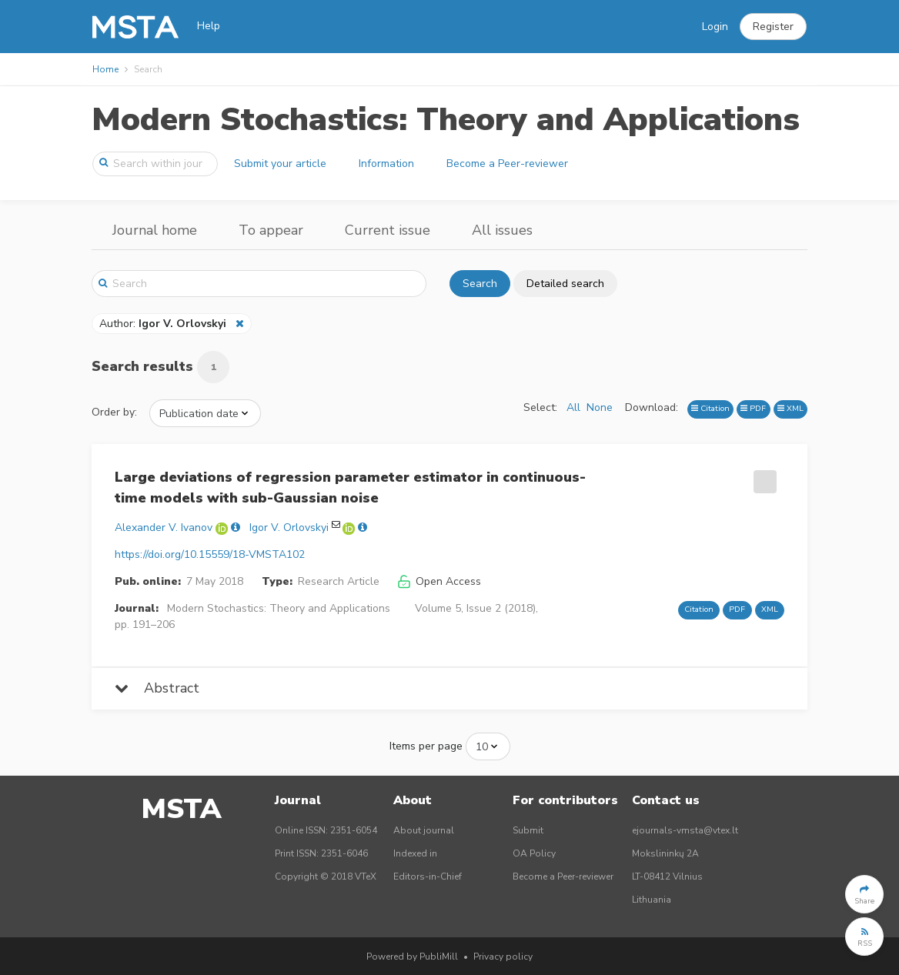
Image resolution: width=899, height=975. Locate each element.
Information (386, 163)
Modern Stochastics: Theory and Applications (446, 120)
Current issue (387, 230)
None (600, 407)
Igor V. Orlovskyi (289, 527)
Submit (528, 830)
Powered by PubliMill (412, 956)
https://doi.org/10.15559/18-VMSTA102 (210, 554)
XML (790, 408)
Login (715, 26)
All (573, 407)
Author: (164, 323)
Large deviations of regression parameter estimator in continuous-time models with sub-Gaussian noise (350, 487)
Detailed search (565, 283)
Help (208, 25)
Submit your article (280, 163)
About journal (423, 830)
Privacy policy (503, 956)
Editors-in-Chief (427, 876)
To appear (271, 230)
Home (105, 69)
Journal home (154, 230)
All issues (502, 230)
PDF (753, 408)
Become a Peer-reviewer (507, 163)
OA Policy (534, 853)
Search (480, 283)
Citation (710, 408)
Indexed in (415, 853)
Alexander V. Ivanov (163, 527)
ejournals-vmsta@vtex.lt (685, 830)
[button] (773, 27)
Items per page (426, 746)
